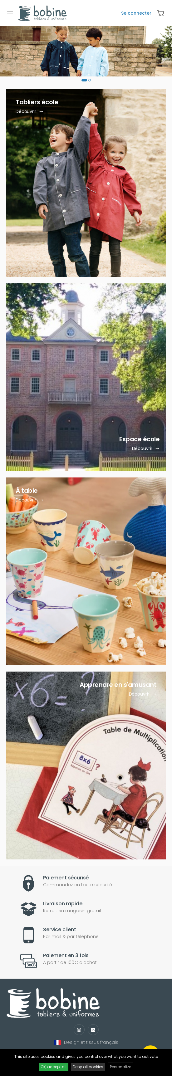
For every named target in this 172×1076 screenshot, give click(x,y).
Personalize (120, 1066)
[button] (84, 80)
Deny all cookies (88, 1066)
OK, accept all (53, 1066)
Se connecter (136, 13)
